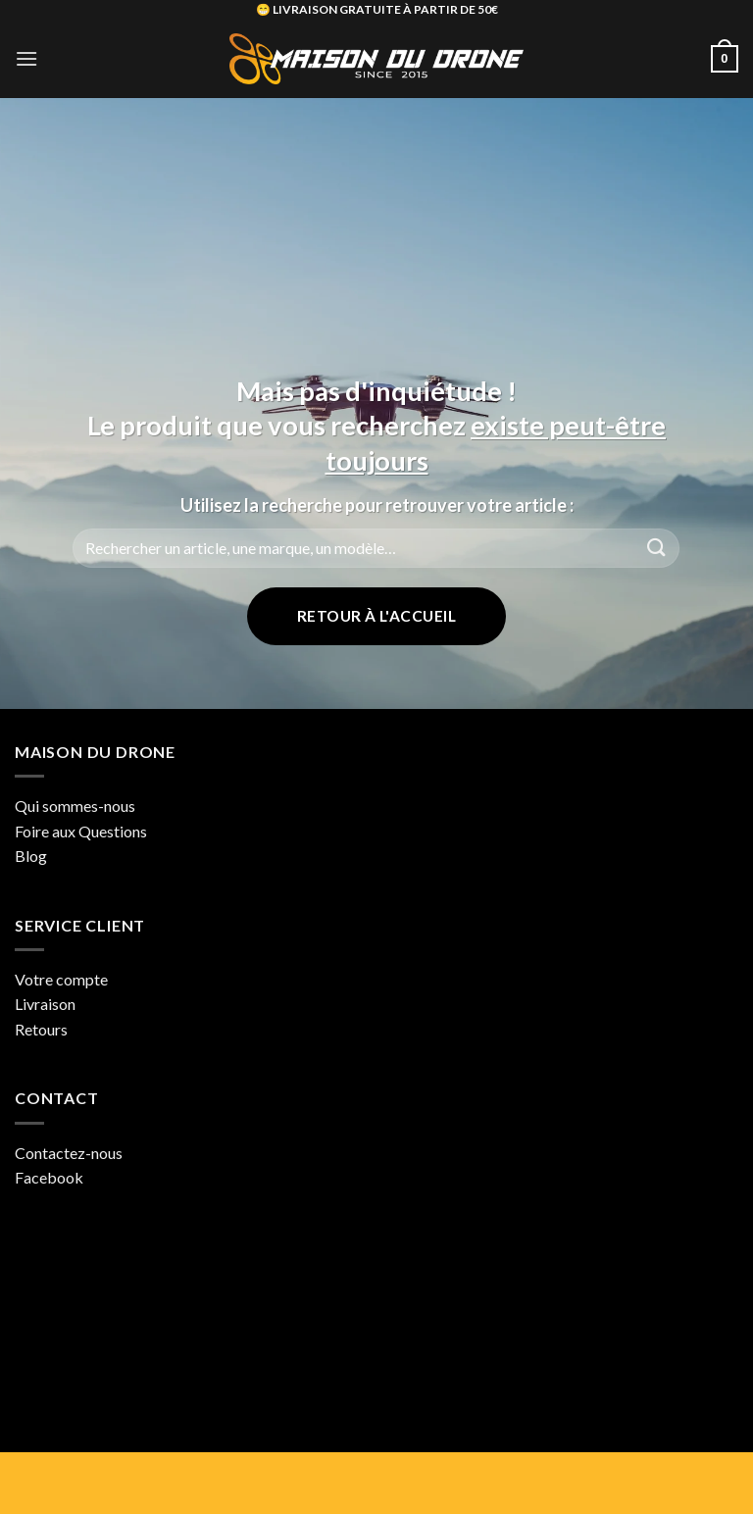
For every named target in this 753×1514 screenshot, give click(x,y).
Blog (31, 855)
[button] (26, 58)
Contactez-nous (69, 1152)
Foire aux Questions (81, 831)
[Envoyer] (657, 548)
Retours (41, 1029)
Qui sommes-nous (75, 805)
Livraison (45, 1003)
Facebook (49, 1177)
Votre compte (61, 979)
